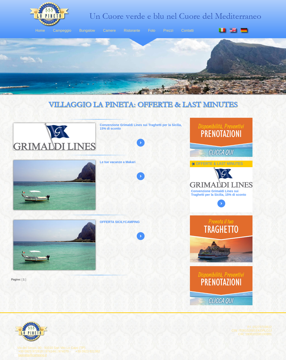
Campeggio (62, 30)
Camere (109, 30)
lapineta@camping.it (32, 355)
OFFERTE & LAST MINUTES (219, 164)
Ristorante (132, 30)
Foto (151, 30)
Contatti (187, 30)
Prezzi (168, 30)
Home (40, 30)
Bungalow (87, 30)
